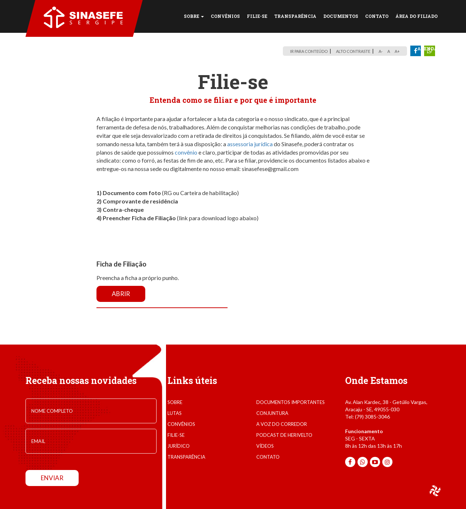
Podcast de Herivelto (284, 435)
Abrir (121, 294)
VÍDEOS (265, 446)
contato (268, 457)
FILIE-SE (257, 16)
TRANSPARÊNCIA (295, 16)
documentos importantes (290, 402)
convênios (181, 424)
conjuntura (272, 413)
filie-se (176, 435)
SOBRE (194, 16)
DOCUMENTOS (340, 16)
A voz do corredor (281, 424)
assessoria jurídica (250, 143)
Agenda (427, 48)
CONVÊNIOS (225, 16)
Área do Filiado (416, 16)
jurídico (178, 446)
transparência (186, 457)
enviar (52, 478)
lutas (174, 413)
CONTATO (376, 16)
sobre (174, 402)
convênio (186, 152)
